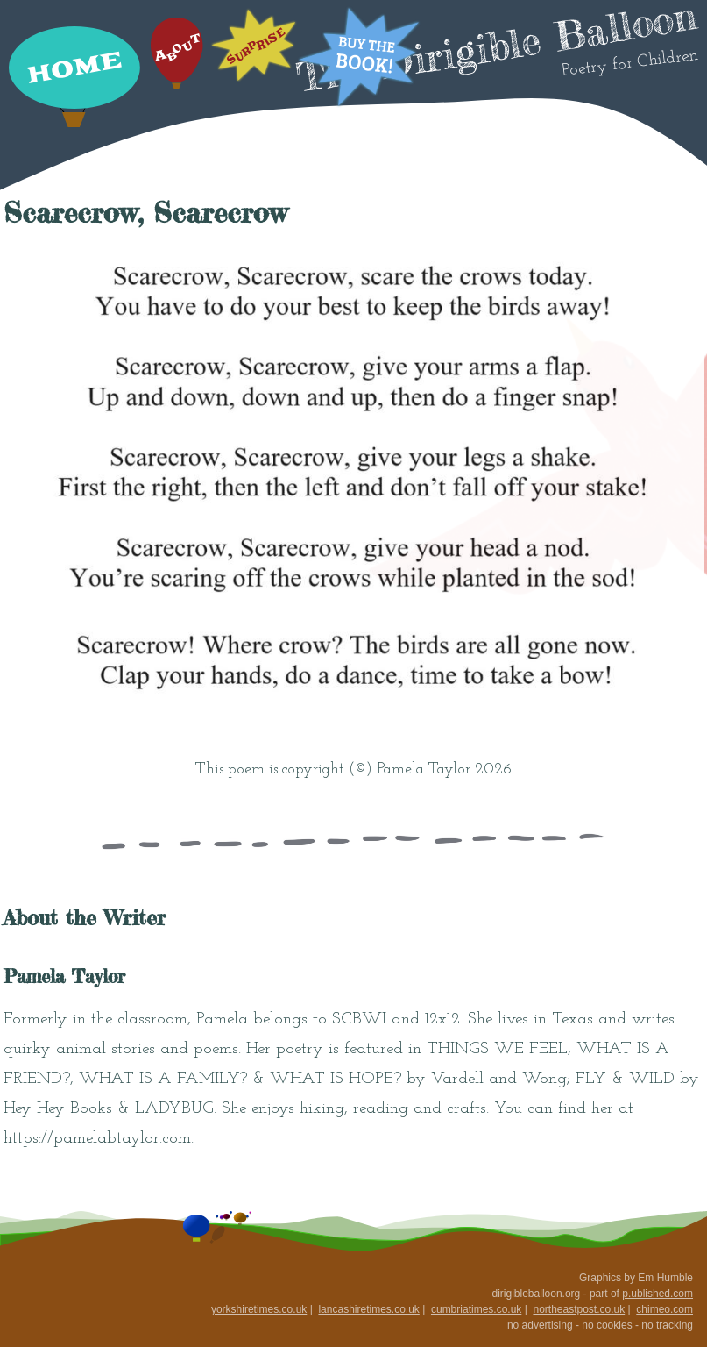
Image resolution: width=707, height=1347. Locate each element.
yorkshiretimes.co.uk (259, 1309)
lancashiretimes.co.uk (368, 1309)
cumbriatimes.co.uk (476, 1309)
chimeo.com (664, 1309)
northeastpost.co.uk (579, 1309)
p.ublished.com (657, 1293)
